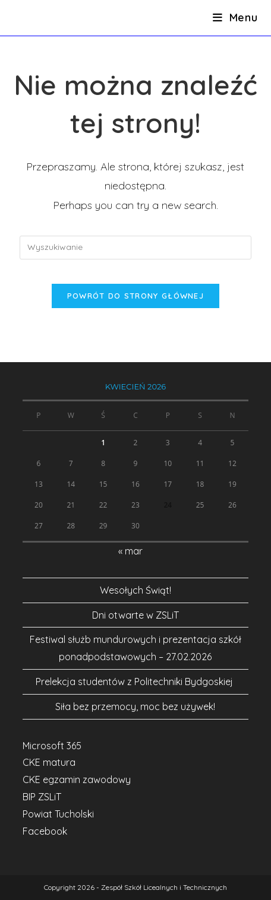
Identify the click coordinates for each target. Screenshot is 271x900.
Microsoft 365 (52, 746)
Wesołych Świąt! (135, 590)
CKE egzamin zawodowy (77, 779)
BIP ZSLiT (42, 797)
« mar (130, 551)
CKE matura (49, 762)
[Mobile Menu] (235, 17)
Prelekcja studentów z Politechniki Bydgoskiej (135, 681)
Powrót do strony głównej (135, 295)
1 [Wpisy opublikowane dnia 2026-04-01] (103, 443)
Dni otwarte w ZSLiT (135, 615)
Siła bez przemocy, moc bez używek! (135, 706)
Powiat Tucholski (58, 814)
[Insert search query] (135, 247)
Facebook (45, 831)
